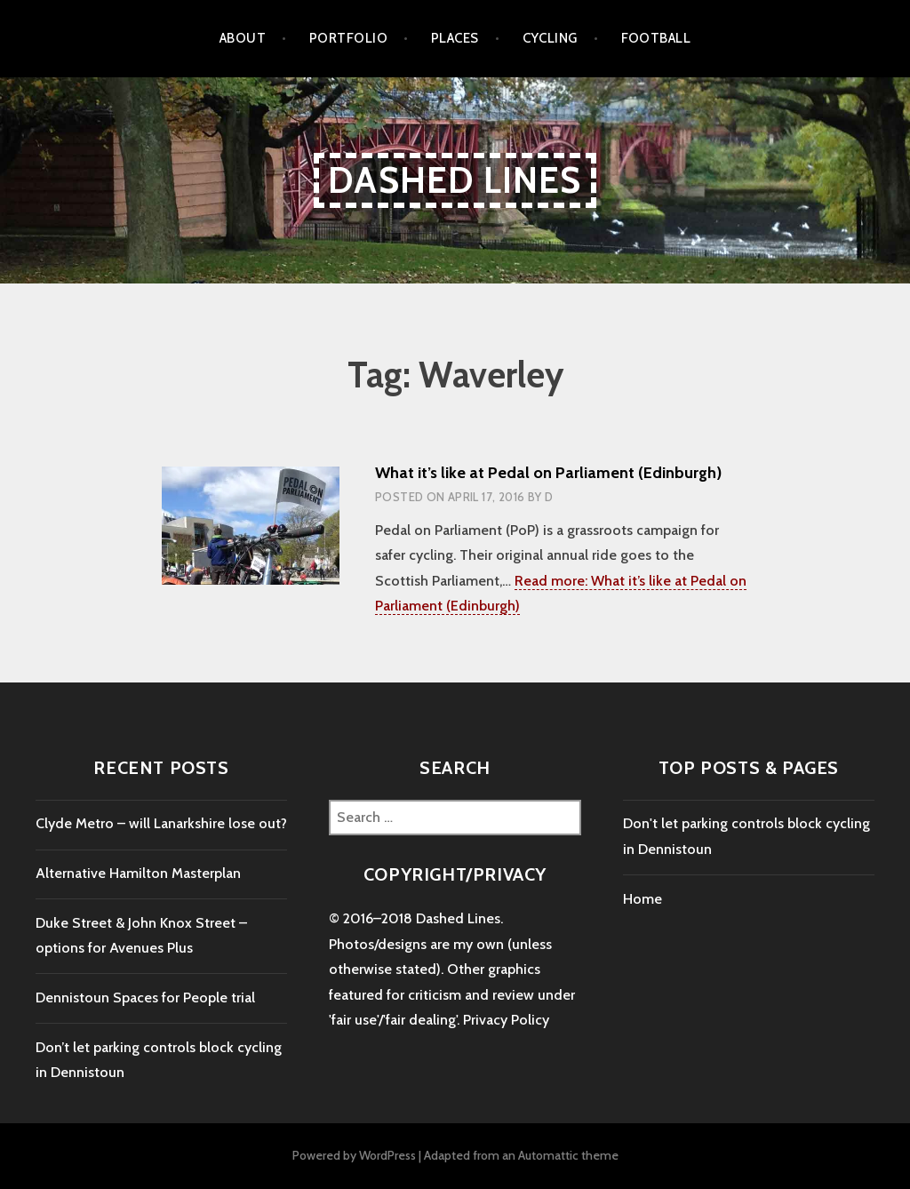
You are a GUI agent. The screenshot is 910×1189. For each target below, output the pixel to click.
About (243, 38)
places (455, 38)
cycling (550, 38)
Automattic (548, 1155)
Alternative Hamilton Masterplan (138, 873)
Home (642, 898)
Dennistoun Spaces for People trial (145, 997)
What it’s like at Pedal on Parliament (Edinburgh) (548, 473)
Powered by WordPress (354, 1155)
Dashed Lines (454, 180)
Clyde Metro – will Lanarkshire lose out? (161, 823)
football (656, 38)
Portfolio (348, 38)
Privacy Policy (506, 1019)
